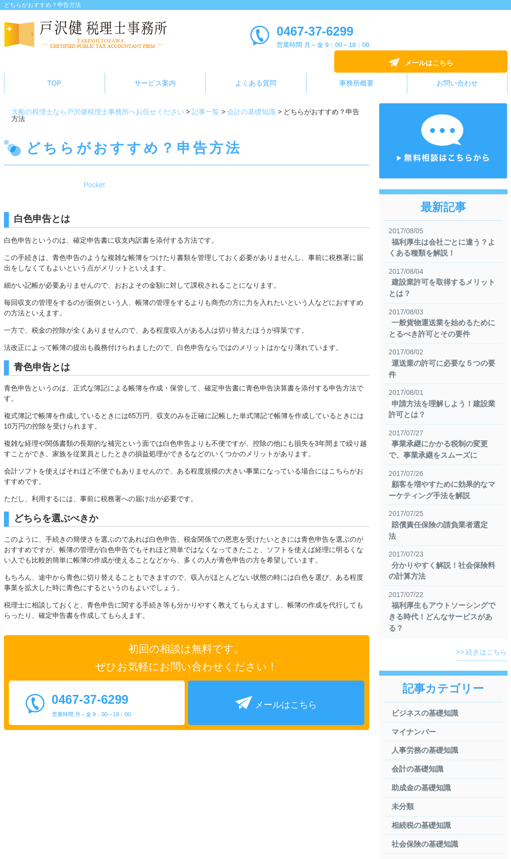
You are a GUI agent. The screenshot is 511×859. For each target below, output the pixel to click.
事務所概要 (356, 69)
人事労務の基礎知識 (422, 728)
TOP (54, 69)
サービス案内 (155, 69)
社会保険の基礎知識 (422, 822)
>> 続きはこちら (481, 629)
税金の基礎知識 (414, 841)
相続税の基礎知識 (418, 803)
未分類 (400, 784)
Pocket (94, 171)
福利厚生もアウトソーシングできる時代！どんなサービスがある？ (440, 593)
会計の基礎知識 (414, 747)
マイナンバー (411, 709)
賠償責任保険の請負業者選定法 (440, 513)
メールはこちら (454, 36)
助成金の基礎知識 (418, 766)
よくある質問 (255, 69)
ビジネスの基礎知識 (422, 690)
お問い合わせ (457, 69)
